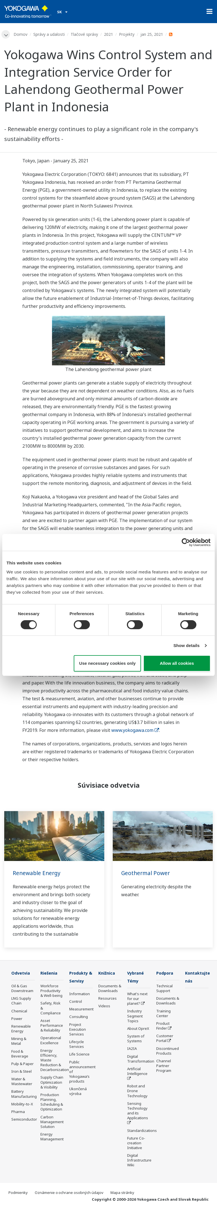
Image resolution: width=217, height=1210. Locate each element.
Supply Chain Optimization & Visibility (51, 1082)
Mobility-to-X (22, 1104)
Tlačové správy (85, 34)
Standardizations (142, 1131)
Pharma (18, 1112)
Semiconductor (24, 1119)
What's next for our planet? (137, 999)
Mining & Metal (18, 1041)
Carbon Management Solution (52, 1122)
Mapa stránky (122, 1193)
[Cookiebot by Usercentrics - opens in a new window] (186, 542)
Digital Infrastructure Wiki (139, 1161)
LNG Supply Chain (21, 1001)
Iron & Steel (21, 1071)
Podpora (165, 973)
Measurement (81, 1009)
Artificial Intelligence (137, 1072)
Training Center (163, 1014)
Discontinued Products (167, 1051)
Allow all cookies (177, 663)
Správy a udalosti (49, 34)
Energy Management (52, 1137)
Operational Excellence (50, 1041)
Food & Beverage (19, 1054)
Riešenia (49, 973)
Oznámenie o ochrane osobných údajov (69, 1193)
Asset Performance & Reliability (51, 1026)
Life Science (79, 1054)
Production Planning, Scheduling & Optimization (51, 1102)
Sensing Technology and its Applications (137, 1111)
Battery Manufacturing (24, 1094)
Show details (186, 645)
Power (16, 1019)
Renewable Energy (37, 873)
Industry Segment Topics (135, 1016)
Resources (107, 998)
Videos (104, 1006)
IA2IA (132, 1049)
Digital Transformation (140, 1059)
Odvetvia (21, 973)
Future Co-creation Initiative (136, 1143)
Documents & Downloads (109, 989)
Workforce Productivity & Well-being (51, 991)
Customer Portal (164, 1039)
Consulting (78, 1017)
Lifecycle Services (76, 1045)
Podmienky (18, 1193)
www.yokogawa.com (135, 730)
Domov (21, 34)
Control (75, 1002)
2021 (109, 34)
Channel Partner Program (163, 1066)
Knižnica (107, 973)
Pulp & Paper (22, 1064)
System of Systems (135, 1039)
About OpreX (138, 1029)
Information (79, 994)
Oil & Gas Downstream (22, 989)
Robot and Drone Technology (137, 1091)
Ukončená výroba (78, 1092)
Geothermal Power (146, 873)
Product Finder (163, 1026)
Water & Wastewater (21, 1082)
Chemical (19, 1011)
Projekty (127, 34)
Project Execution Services (77, 1030)
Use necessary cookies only (107, 663)
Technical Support (164, 989)
